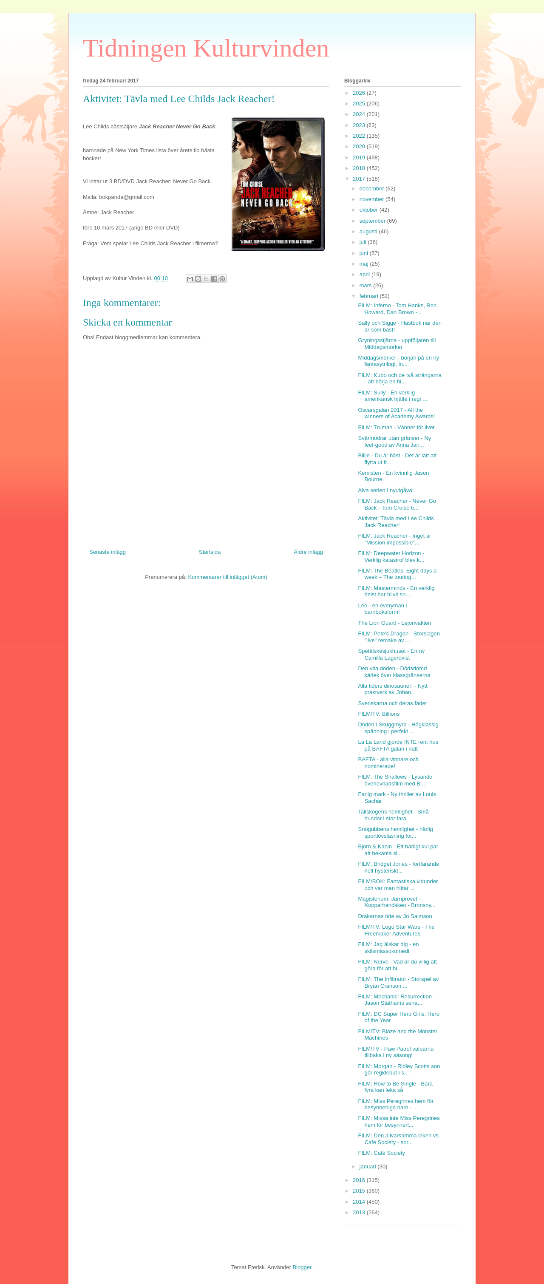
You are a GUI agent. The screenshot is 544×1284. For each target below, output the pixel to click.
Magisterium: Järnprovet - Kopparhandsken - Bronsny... (396, 902)
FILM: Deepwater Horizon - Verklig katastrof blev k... (391, 556)
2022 (360, 136)
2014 (360, 1202)
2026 (360, 93)
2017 (360, 179)
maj (365, 264)
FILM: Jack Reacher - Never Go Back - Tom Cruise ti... (397, 504)
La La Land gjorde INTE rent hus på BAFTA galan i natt (398, 745)
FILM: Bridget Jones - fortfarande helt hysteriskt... (398, 867)
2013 (360, 1212)
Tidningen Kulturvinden (206, 48)
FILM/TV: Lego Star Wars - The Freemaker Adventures (396, 930)
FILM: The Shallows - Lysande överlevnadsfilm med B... (395, 780)
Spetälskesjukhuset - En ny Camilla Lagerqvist (391, 654)
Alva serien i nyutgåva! (386, 490)
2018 (360, 168)
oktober (370, 210)
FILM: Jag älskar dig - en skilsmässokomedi (388, 947)
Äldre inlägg (308, 552)
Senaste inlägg (107, 552)
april (365, 274)
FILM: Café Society (381, 1153)
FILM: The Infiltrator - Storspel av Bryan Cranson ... (398, 982)
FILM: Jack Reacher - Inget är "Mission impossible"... (394, 539)
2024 (360, 114)
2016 (360, 1180)
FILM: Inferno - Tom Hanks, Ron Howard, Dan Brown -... (397, 308)
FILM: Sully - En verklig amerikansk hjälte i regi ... (392, 395)
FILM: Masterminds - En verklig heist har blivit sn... (396, 591)
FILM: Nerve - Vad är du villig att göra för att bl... (397, 965)
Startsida (210, 552)
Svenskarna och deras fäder (392, 703)
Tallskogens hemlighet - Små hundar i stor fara (393, 815)
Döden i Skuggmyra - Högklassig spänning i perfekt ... (398, 727)
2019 (360, 157)
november (372, 199)
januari (369, 1166)
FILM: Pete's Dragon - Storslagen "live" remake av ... (399, 636)
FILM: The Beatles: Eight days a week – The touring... (397, 574)
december (372, 188)
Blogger (301, 1267)
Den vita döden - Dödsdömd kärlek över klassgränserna (394, 671)
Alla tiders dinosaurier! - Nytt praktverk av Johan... (392, 689)
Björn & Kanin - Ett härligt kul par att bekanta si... (398, 849)
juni (365, 253)
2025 (360, 103)
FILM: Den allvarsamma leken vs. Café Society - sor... (399, 1138)
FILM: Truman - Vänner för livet (396, 427)
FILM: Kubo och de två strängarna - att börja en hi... (400, 378)
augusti (369, 231)
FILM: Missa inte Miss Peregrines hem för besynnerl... (398, 1121)
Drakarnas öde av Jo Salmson (395, 916)
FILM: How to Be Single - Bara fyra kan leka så (395, 1087)
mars (367, 285)
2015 (360, 1191)
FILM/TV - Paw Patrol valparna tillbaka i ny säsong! (396, 1052)
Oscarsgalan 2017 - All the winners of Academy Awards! (396, 413)
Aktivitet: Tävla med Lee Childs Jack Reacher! (396, 521)
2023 (360, 125)
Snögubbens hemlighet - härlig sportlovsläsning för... (395, 832)
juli (364, 242)
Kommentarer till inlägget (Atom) (227, 577)
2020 (360, 146)
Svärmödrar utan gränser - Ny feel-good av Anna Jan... (394, 441)
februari (370, 296)
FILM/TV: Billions (379, 714)
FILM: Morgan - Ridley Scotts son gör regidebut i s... (399, 1069)
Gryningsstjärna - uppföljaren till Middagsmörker (397, 343)
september (373, 221)
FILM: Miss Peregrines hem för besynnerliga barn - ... (396, 1104)
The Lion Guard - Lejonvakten (394, 623)
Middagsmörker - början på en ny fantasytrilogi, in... (398, 361)
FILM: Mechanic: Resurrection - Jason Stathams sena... (396, 999)
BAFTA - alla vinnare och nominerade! (388, 762)
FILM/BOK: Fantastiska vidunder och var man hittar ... (398, 884)
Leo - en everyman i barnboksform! (382, 608)
